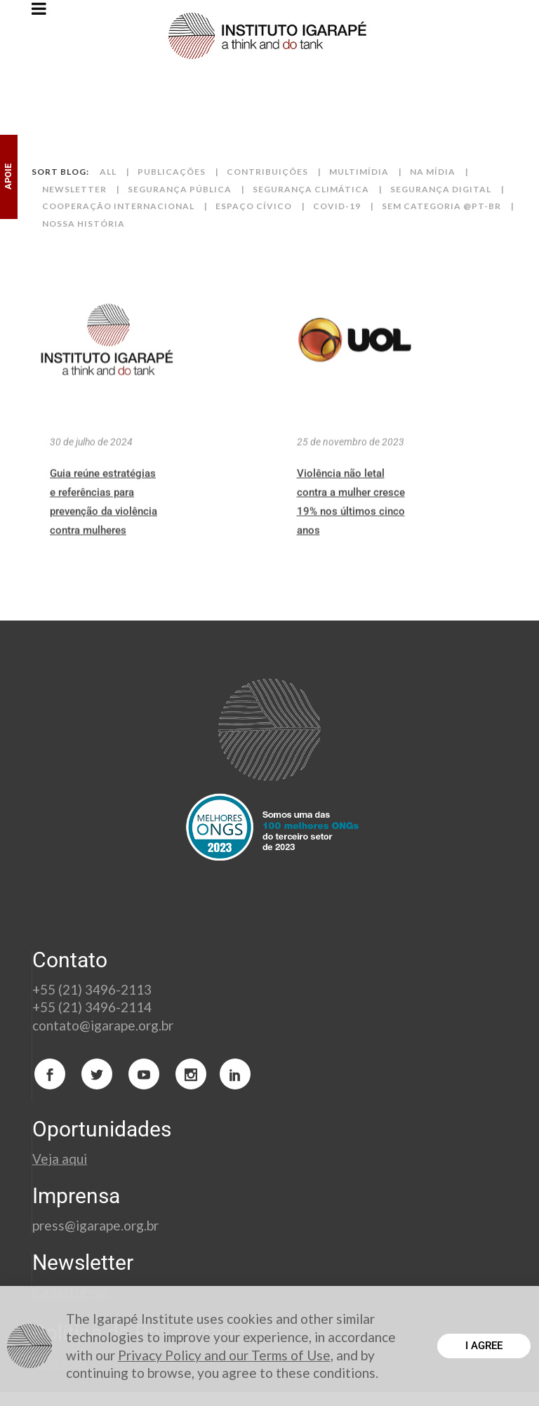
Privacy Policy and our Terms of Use (224, 1355)
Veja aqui (59, 1158)
